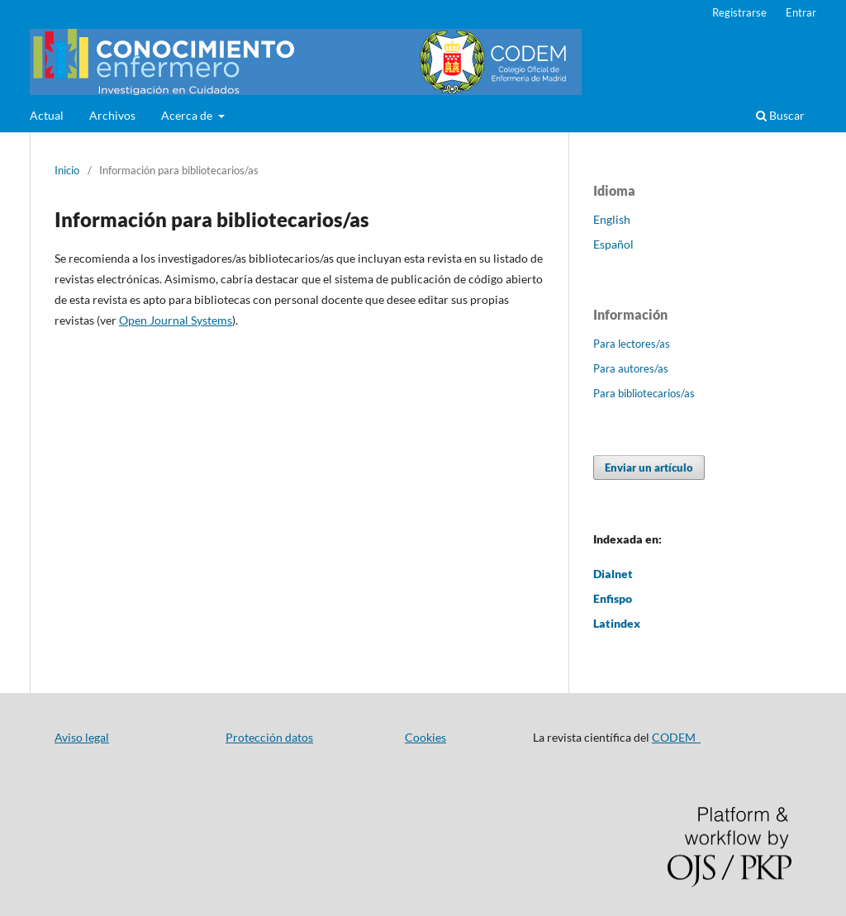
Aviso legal (82, 737)
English (611, 219)
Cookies (425, 737)
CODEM (676, 737)
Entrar (801, 12)
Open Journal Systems (175, 320)
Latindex (616, 623)
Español (613, 244)
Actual (47, 115)
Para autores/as (630, 368)
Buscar (780, 115)
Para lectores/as (631, 343)
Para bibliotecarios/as (644, 393)
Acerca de (188, 115)
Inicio (67, 170)
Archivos (112, 115)
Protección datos (269, 737)
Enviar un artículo (649, 467)
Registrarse (739, 12)
